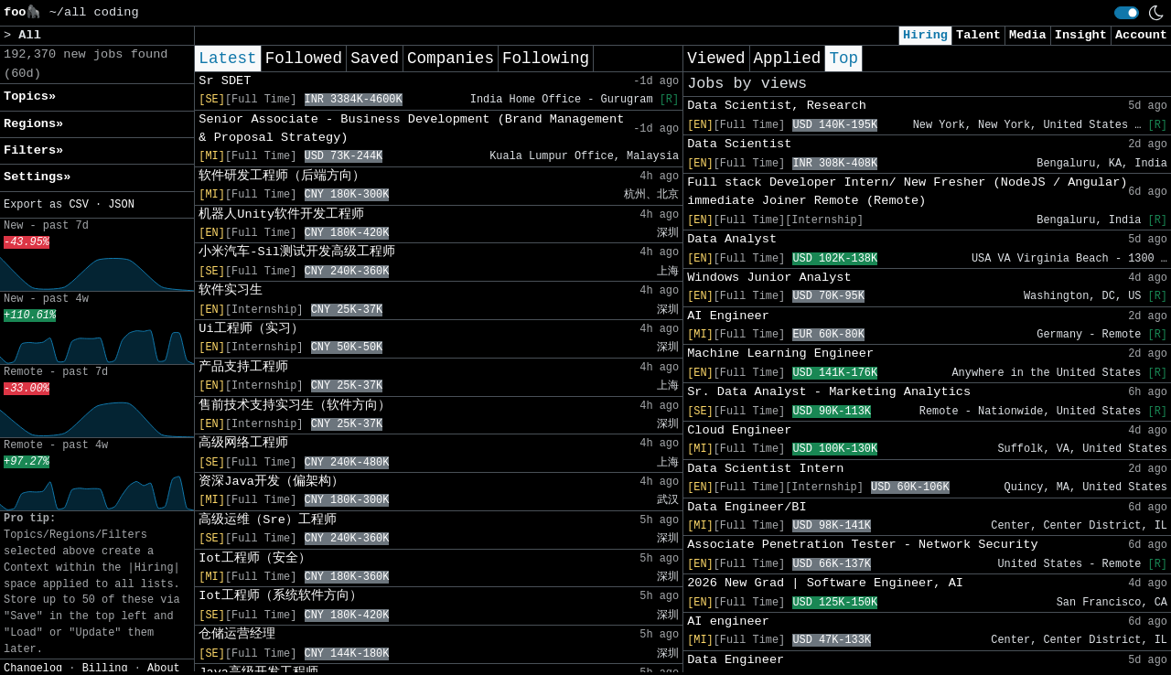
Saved (374, 58)
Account (1141, 35)
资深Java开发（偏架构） (271, 481)
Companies (450, 58)
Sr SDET (225, 81)
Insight (1081, 35)
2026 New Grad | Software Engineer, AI (825, 583)
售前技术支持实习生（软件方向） (295, 405)
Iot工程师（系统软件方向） (280, 596)
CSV (78, 204)
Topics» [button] (30, 96)
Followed (303, 58)
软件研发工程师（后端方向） (282, 176)
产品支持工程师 (243, 367)
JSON (121, 204)
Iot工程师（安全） (254, 558)
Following (545, 58)
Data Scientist (739, 144)
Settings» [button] (37, 177)
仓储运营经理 (237, 634)
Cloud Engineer (739, 430)
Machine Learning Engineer (780, 353)
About (163, 668)
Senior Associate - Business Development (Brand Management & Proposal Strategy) (411, 128)
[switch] (1126, 12)
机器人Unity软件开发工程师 (281, 214)
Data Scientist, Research (776, 105)
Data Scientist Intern (765, 469)
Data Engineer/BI (747, 507)
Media (1028, 35)
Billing (105, 668)
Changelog (33, 668)
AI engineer (728, 621)
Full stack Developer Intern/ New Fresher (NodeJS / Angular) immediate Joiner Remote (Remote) (907, 192)
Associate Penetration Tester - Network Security (862, 545)
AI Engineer (728, 316)
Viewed (716, 58)
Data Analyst (732, 239)
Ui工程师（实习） (251, 329)
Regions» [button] (33, 124)
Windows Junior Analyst (769, 277)
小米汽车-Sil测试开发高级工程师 (297, 252)
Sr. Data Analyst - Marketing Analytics (829, 392)
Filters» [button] (33, 150)
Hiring (925, 35)
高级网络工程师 (243, 443)
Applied (788, 58)
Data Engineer (735, 660)
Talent (978, 35)
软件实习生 (231, 290)
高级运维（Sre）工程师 (267, 520)
